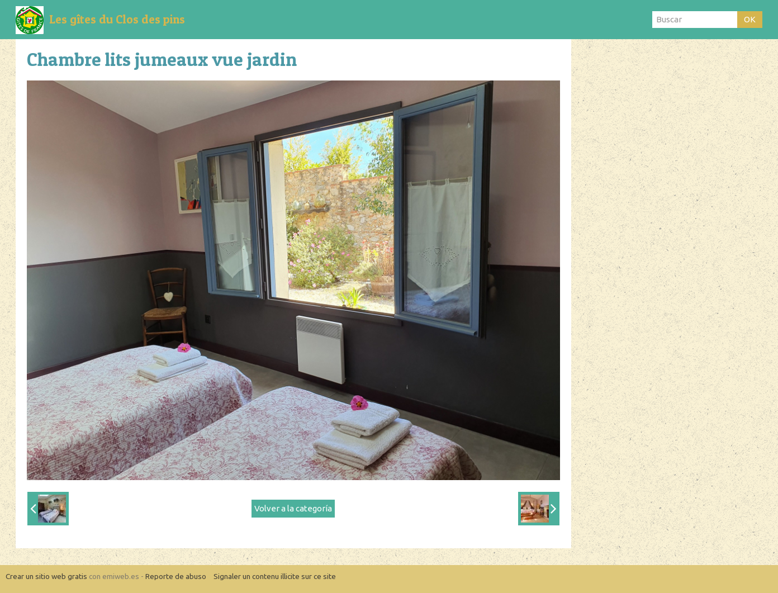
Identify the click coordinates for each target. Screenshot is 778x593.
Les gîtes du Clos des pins (117, 19)
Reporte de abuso (175, 576)
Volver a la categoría (293, 508)
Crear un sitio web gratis (46, 576)
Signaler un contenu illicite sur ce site (275, 576)
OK (750, 19)
